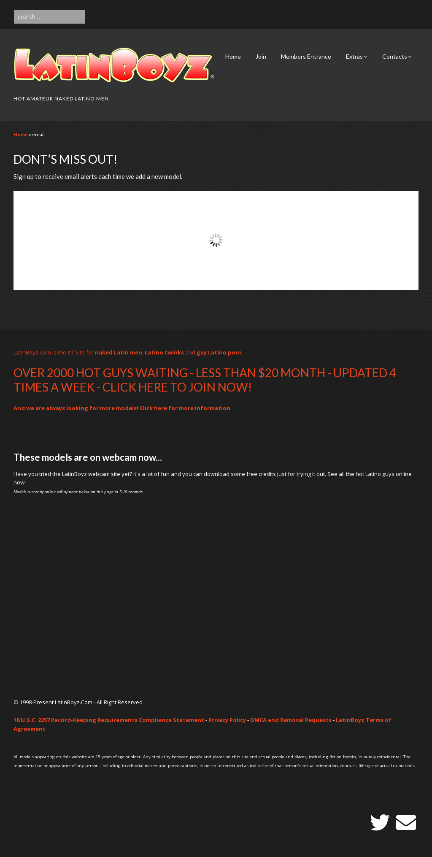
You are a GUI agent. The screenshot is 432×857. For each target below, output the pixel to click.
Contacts (394, 56)
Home (233, 56)
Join (261, 56)
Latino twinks (164, 352)
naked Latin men (118, 352)
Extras (354, 56)
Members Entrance (306, 56)
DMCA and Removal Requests (291, 720)
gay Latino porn (219, 352)
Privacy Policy (227, 720)
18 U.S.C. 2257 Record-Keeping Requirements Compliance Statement (109, 720)
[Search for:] (49, 16)
